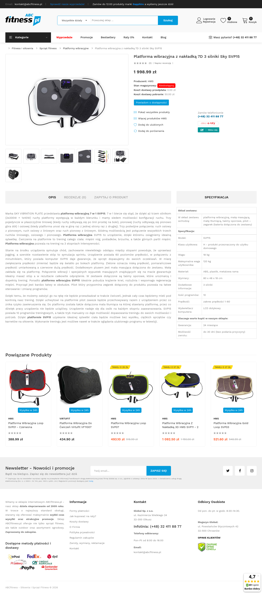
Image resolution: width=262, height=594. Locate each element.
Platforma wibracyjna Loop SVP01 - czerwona (25, 425)
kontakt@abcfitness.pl (147, 552)
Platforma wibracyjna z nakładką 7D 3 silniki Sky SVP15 (128, 48)
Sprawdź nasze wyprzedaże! (67, 4)
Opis (52, 197)
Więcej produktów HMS (152, 118)
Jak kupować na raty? (83, 516)
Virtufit (65, 418)
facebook (240, 471)
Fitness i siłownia (22, 48)
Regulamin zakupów (82, 537)
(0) (150, 63)
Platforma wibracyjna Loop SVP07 (128, 425)
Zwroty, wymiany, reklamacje (87, 543)
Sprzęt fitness (48, 48)
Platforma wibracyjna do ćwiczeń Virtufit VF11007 (76, 425)
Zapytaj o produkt (111, 197)
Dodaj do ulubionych (150, 124)
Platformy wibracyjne (76, 48)
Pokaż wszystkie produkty (154, 112)
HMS (150, 81)
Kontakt (74, 548)
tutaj (91, 481)
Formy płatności (79, 510)
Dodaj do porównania (151, 130)
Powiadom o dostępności (151, 102)
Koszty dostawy (79, 521)
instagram (252, 471)
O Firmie (75, 526)
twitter (228, 471)
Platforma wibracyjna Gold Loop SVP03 (231, 425)
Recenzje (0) (75, 197)
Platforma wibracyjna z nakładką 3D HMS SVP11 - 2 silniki (180, 427)
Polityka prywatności (82, 532)
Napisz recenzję (163, 63)
